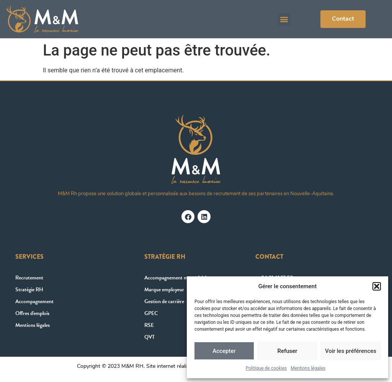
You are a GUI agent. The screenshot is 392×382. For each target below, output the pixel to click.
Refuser (287, 351)
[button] (377, 286)
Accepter (223, 351)
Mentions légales (308, 368)
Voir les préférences (350, 351)
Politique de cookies (266, 368)
